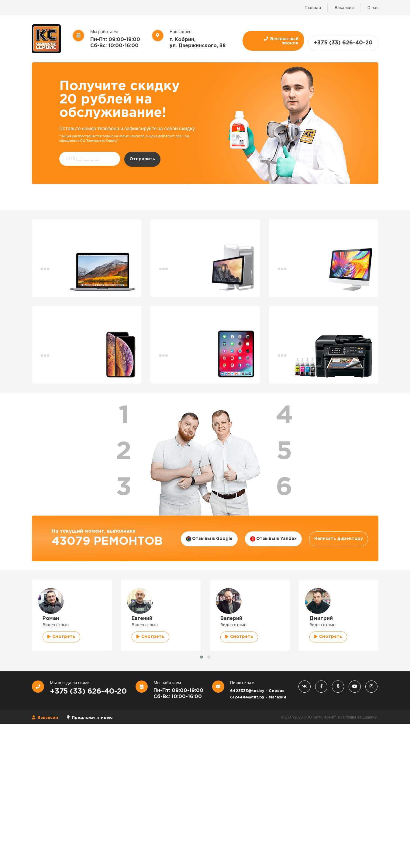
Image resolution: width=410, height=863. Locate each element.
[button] (201, 657)
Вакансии (344, 7)
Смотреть (61, 637)
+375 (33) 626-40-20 (343, 42)
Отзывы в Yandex (273, 538)
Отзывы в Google (209, 538)
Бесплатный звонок (281, 41)
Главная (313, 7)
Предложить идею (90, 717)
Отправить (142, 159)
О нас (372, 7)
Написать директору (338, 539)
